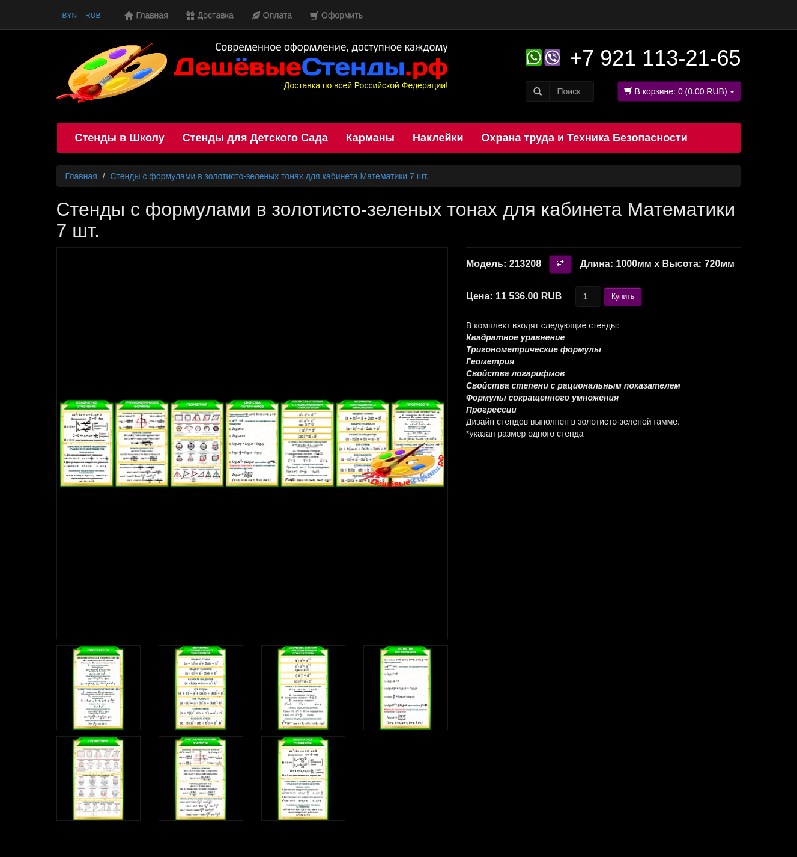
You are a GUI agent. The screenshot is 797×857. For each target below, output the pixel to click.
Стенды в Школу (120, 138)
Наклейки (438, 138)
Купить (622, 296)
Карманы (370, 138)
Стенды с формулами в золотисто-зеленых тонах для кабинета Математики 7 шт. (269, 176)
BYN (69, 15)
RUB (92, 15)
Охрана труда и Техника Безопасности (585, 138)
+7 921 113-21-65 (655, 58)
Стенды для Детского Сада (255, 138)
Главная (81, 176)
